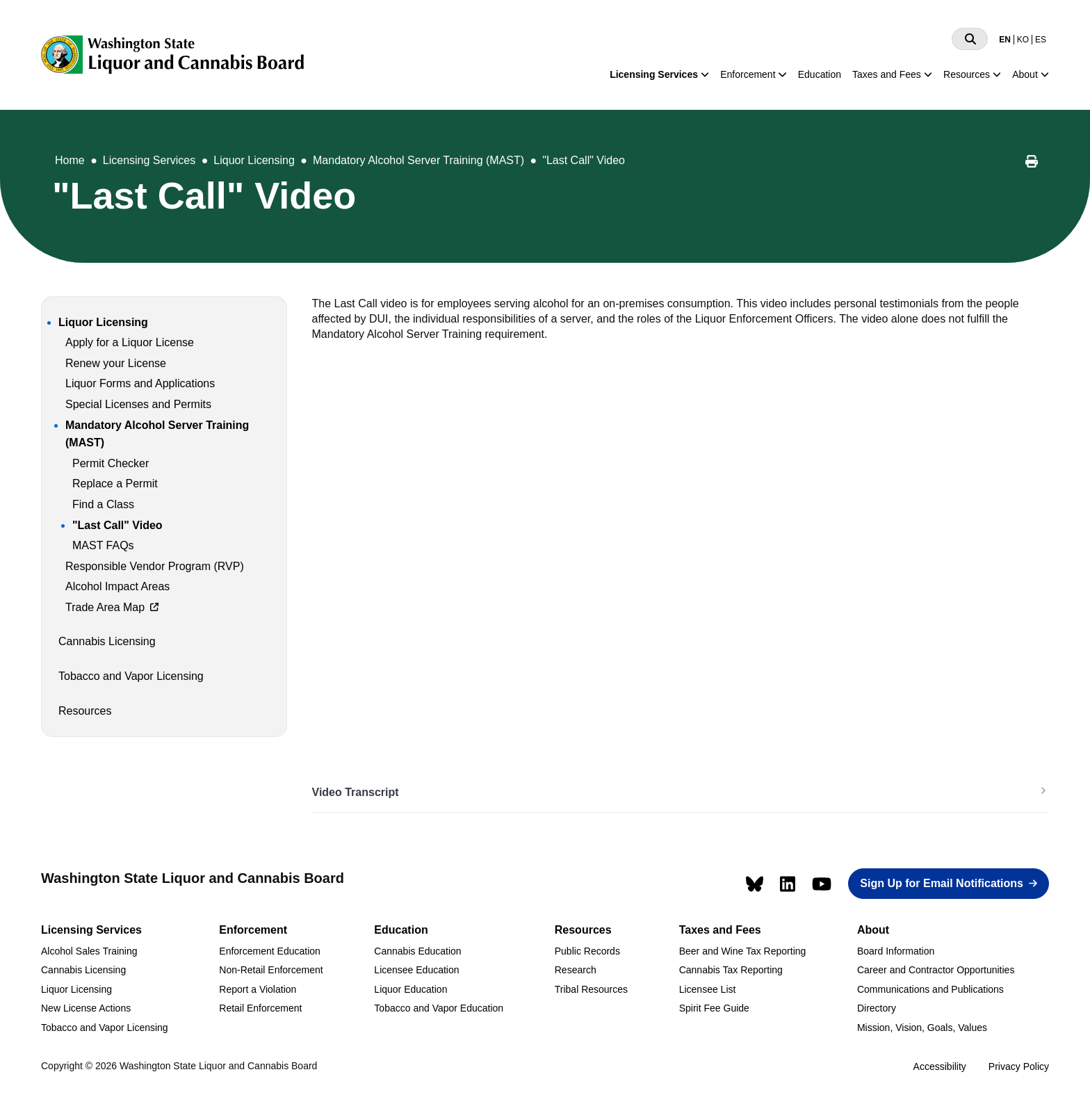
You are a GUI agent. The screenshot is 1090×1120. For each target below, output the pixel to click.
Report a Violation (257, 989)
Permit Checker (110, 463)
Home (70, 160)
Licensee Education (416, 969)
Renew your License (115, 363)
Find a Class (103, 504)
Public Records (587, 951)
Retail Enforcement (260, 1008)
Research (575, 969)
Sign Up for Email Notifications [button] (941, 883)
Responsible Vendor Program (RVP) (154, 566)
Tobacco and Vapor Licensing (131, 676)
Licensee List (707, 989)
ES (1040, 39)
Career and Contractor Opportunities (935, 969)
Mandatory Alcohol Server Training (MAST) (418, 160)
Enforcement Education (269, 951)
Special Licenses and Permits (138, 404)
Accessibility (939, 1066)
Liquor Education (410, 989)
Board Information (895, 951)
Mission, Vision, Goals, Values (922, 1027)
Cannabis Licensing (107, 641)
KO (1023, 39)
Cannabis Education (417, 951)
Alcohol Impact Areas (117, 586)
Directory (876, 1008)
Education (819, 74)
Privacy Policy (1019, 1066)
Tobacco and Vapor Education (438, 1008)
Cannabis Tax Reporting (731, 969)
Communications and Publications (930, 989)
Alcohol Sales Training (89, 951)
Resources (966, 74)
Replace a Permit (115, 483)
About (1025, 74)
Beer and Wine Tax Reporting (742, 951)
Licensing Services (654, 74)
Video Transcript (355, 792)
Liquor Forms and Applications (140, 383)
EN (1005, 39)
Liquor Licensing (254, 160)
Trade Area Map (105, 607)
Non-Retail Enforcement (271, 969)
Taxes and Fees (886, 74)
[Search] (970, 39)
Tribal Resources (591, 989)
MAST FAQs (103, 545)
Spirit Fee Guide (714, 1008)
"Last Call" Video (583, 160)
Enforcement (747, 74)
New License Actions (86, 1008)
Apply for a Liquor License (129, 342)
